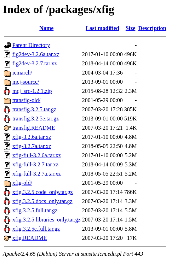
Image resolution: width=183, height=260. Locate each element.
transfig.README (33, 128)
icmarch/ (22, 73)
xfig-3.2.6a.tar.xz (31, 137)
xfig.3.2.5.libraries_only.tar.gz (46, 220)
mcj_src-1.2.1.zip (32, 91)
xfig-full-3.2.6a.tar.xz (36, 155)
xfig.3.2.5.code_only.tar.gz (42, 192)
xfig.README (29, 238)
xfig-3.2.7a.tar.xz (31, 146)
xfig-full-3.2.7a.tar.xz (36, 174)
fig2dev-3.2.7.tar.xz (34, 63)
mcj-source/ (25, 82)
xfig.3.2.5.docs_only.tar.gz (42, 201)
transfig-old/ (26, 100)
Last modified (102, 28)
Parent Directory (31, 45)
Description (152, 28)
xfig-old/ (22, 183)
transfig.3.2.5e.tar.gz (35, 119)
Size (131, 28)
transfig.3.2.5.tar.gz (34, 109)
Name (46, 28)
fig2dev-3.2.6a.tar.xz (35, 54)
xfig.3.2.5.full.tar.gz (34, 210)
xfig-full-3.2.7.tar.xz (35, 164)
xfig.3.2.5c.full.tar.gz (36, 229)
